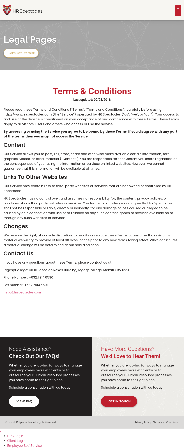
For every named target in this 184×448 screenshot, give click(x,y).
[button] (178, 10)
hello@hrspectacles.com (22, 292)
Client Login (16, 441)
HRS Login (15, 436)
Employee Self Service (24, 445)
